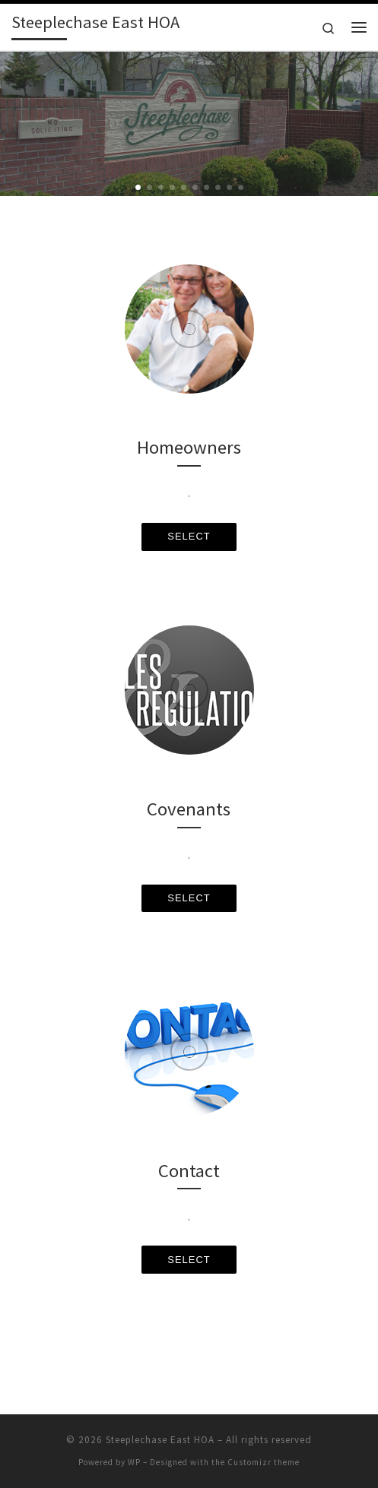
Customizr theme (263, 1462)
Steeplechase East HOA (160, 1439)
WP (134, 1462)
